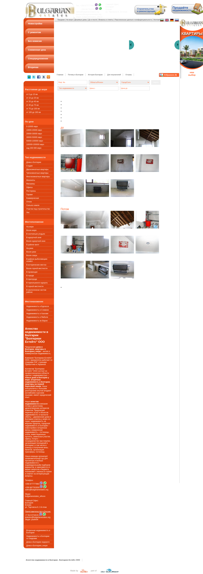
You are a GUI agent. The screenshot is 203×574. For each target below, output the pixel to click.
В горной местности (35, 286)
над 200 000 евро (34, 148)
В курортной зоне (34, 237)
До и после (92, 20)
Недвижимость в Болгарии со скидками (37, 537)
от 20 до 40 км (32, 101)
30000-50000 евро (34, 137)
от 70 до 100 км (33, 109)
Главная (60, 75)
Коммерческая (32, 198)
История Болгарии (95, 75)
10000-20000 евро (34, 130)
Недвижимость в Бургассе (37, 306)
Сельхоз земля (32, 205)
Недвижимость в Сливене (37, 310)
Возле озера (31, 255)
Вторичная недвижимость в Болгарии (38, 531)
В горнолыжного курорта (37, 283)
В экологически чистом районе (36, 291)
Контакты (157, 20)
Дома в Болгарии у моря (37, 545)
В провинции (31, 272)
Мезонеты (30, 180)
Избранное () (170, 75)
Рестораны (31, 191)
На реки (29, 248)
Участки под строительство (38, 209)
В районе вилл (32, 245)
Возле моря (31, 230)
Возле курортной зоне (35, 241)
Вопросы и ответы (106, 20)
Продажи (61, 20)
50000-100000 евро (34, 141)
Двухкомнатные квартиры (37, 169)
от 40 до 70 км (32, 105)
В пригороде (31, 279)
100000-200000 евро (35, 144)
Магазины (30, 184)
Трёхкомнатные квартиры (37, 173)
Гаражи (29, 194)
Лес (28, 212)
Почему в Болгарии (75, 75)
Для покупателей (114, 75)
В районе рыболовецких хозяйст (36, 260)
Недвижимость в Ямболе (37, 317)
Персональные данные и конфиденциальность (133, 20)
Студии (29, 166)
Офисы (29, 187)
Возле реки (31, 252)
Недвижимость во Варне (37, 321)
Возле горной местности (37, 268)
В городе (30, 276)
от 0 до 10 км (32, 94)
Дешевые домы (80, 20)
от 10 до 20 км (32, 98)
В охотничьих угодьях (35, 234)
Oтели (29, 202)
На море (30, 227)
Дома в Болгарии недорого (38, 542)
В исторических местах (36, 265)
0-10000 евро (32, 126)
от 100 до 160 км (33, 112)
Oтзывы (128, 75)
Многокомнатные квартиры (38, 177)
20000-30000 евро (34, 134)
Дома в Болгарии (33, 162)
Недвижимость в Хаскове (37, 313)
